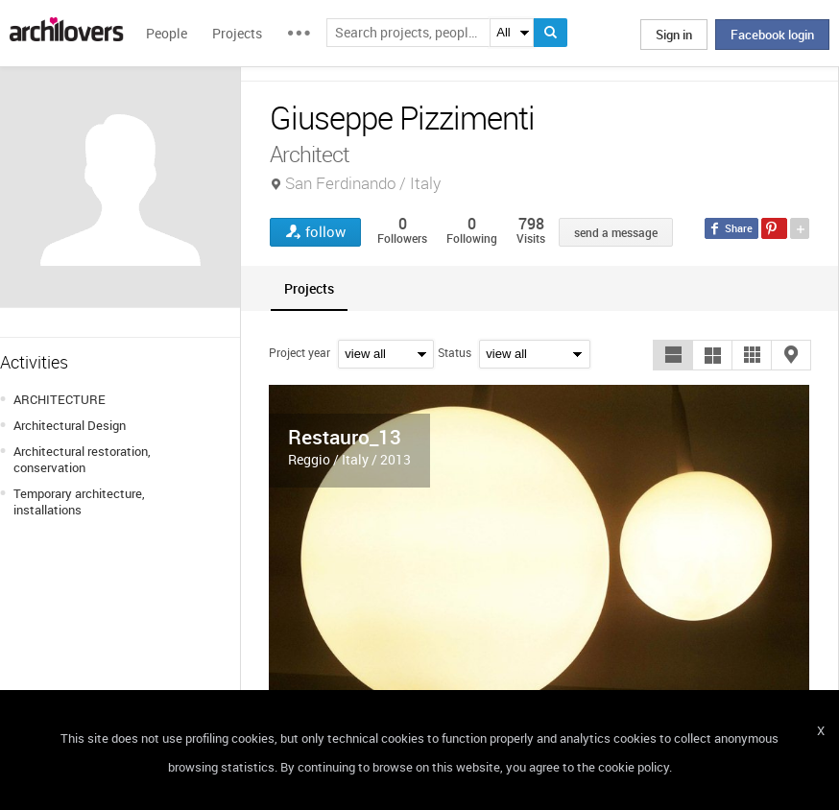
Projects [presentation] (309, 288)
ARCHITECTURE (59, 399)
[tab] (309, 288)
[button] (673, 355)
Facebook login (772, 34)
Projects (237, 33)
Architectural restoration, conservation (82, 459)
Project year (299, 352)
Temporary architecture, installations (79, 501)
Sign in (674, 34)
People (166, 33)
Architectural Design (69, 425)
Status (454, 352)
